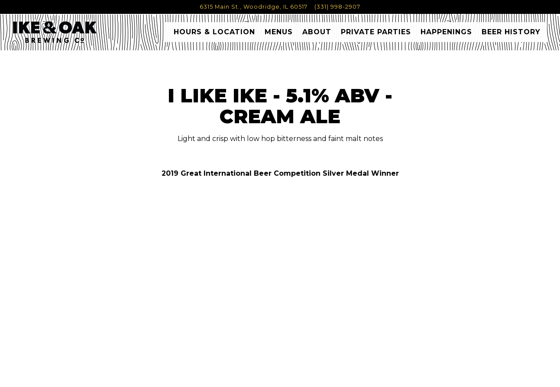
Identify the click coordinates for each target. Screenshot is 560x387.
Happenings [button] (446, 35)
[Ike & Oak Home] (66, 35)
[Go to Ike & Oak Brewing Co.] (254, 7)
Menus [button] (279, 35)
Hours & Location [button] (214, 35)
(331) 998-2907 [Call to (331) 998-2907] (337, 6)
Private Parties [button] (376, 35)
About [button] (316, 35)
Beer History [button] (511, 35)
